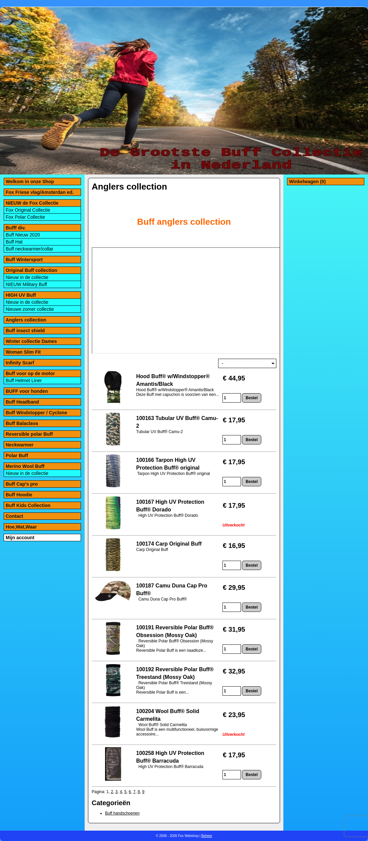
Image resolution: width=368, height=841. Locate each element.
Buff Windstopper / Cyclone (36, 412)
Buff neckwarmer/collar (29, 249)
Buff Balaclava (22, 423)
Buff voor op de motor (30, 373)
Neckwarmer (19, 444)
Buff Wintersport (24, 259)
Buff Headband (22, 402)
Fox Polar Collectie (25, 217)
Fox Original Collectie (28, 210)
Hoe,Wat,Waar (21, 527)
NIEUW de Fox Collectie (32, 203)
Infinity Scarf (20, 362)
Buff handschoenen (122, 813)
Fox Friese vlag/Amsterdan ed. (40, 192)
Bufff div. (16, 227)
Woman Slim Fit (23, 352)
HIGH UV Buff (21, 295)
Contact (14, 516)
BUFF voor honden (27, 391)
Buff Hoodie (19, 494)
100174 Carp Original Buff (169, 544)
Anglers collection (26, 320)
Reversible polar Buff (29, 434)
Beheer (206, 836)
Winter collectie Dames (31, 341)
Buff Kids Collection (28, 505)
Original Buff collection (31, 270)
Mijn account (20, 537)
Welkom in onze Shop (30, 181)
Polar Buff (17, 455)
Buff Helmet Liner (24, 380)
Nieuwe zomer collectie (30, 309)
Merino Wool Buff (25, 466)
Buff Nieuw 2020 (23, 234)
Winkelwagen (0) (307, 181)
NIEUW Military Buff (26, 284)
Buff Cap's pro (22, 484)
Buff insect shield (25, 330)
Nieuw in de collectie (27, 277)
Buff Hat (14, 241)
